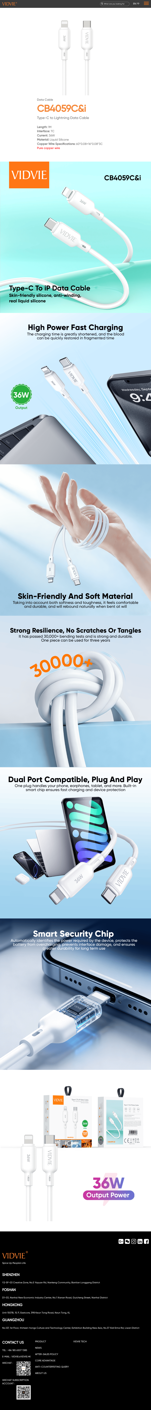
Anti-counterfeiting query (52, 1366)
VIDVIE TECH (80, 1341)
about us (40, 1373)
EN (134, 3)
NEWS (38, 1347)
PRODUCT (40, 1341)
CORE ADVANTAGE (45, 1360)
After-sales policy (46, 1354)
